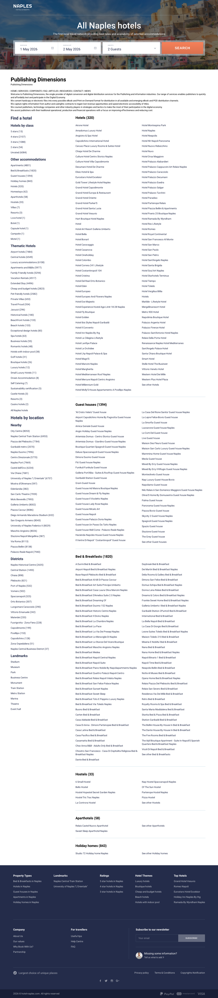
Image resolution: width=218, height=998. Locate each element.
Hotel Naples (148, 130)
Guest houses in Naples (25, 891)
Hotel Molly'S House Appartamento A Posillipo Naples (103, 389)
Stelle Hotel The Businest (155, 364)
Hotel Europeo (82, 291)
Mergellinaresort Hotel (153, 307)
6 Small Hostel (82, 781)
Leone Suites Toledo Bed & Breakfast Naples (165, 631)
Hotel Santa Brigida (152, 265)
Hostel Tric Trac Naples (87, 797)
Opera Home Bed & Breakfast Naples (161, 678)
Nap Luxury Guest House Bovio (158, 479)
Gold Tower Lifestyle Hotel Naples (93, 182)
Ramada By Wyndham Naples (189, 902)
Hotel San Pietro (150, 255)
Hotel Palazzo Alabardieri (155, 161)
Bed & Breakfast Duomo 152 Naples (94, 605)
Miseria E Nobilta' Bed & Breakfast (159, 642)
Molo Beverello (18, 499)
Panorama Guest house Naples (158, 505)
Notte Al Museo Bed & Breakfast (158, 673)
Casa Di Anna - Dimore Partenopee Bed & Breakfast (102, 725)
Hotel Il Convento (84, 327)
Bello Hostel (81, 787)
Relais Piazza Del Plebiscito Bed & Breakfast (165, 683)
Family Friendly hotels (22, 272)
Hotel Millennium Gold (86, 384)
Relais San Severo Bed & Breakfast (160, 688)
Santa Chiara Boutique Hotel (157, 353)
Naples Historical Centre (23, 564)
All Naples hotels (19, 410)
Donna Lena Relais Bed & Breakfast (160, 590)
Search (182, 48)
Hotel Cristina (82, 275)
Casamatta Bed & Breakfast (90, 740)
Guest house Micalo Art (87, 509)
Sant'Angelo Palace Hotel (155, 348)
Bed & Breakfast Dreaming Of (90, 600)
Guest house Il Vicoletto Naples (91, 498)
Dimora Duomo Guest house (90, 457)
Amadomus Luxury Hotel (88, 130)
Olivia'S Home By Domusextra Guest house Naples (168, 495)
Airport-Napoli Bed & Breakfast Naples (95, 569)
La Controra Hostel (85, 802)
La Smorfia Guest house (154, 422)
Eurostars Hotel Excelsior (88, 177)
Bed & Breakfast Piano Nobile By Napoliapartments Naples (106, 668)
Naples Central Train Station (25, 436)
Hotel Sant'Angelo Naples (155, 260)
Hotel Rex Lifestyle (151, 223)
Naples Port (17, 462)
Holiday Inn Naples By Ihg (187, 897)
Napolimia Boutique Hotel (155, 317)
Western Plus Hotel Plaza (155, 379)
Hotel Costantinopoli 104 (88, 270)
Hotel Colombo (83, 260)
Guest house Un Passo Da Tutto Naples (95, 524)
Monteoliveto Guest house (155, 474)
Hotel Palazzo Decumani (154, 177)
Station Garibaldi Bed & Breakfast (159, 719)
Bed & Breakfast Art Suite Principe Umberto (98, 585)
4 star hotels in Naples (111, 886)
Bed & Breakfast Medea (87, 652)
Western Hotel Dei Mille (154, 374)
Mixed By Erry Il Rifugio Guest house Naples (164, 469)
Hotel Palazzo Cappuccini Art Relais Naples (164, 166)
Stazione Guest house (153, 531)
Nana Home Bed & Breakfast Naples (161, 652)
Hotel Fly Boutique (85, 312)
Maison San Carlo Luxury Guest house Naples (166, 448)
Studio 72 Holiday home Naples (91, 853)
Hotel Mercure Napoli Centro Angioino (95, 379)
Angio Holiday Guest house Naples (93, 431)
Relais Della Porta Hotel (154, 338)
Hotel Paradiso (149, 198)
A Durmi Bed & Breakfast (88, 564)
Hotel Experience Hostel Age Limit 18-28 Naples (100, 307)
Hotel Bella (81, 234)
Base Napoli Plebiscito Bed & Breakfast (95, 574)
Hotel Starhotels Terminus (155, 275)
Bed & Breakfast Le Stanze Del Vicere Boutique (99, 642)
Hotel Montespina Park (154, 125)
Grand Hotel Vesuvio (86, 213)
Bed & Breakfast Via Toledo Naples (93, 704)
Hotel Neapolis (149, 135)
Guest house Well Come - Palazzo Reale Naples (99, 530)
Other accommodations (28, 159)
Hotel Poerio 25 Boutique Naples (159, 213)
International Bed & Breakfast (157, 616)
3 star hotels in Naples (111, 891)
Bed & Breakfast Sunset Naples (91, 688)
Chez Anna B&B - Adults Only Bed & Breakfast (99, 745)
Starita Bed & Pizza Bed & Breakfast (160, 714)
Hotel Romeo (148, 229)
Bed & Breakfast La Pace (88, 626)
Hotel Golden (82, 317)
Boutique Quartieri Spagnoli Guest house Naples (100, 446)
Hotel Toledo (148, 286)
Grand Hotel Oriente (85, 198)
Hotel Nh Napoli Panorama (156, 141)
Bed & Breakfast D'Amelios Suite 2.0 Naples (97, 595)
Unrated (15, 152)
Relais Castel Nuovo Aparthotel (91, 825)
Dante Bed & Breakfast (87, 759)
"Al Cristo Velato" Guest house (90, 412)
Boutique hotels (143, 886)
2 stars (14, 147)
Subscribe (191, 938)
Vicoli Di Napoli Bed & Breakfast (158, 749)
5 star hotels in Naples (111, 881)
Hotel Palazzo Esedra (153, 182)
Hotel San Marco (150, 244)
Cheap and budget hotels (24, 288)
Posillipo (15, 633)
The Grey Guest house (153, 536)
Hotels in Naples (21, 886)
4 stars (14, 136)
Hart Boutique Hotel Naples (89, 218)
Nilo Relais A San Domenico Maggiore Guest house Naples (172, 490)
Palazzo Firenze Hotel (153, 327)
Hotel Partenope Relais (154, 203)
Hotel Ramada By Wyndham (156, 218)
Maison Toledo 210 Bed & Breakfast (160, 636)
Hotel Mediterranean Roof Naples (92, 374)
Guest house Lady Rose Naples (91, 504)
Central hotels (18, 257)
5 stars (14, 131)
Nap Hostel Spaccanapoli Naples (159, 781)
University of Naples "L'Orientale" (28, 478)
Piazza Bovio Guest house (155, 510)
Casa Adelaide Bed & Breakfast (91, 719)
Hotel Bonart (82, 239)
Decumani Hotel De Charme (89, 166)
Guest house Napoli (85, 514)
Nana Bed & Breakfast (153, 647)
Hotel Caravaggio (84, 244)
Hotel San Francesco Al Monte (157, 239)
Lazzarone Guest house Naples (158, 427)
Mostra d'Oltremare (21, 483)
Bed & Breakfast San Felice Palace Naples (97, 683)
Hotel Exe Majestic (85, 301)
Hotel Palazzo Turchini (153, 192)
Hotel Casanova (83, 249)
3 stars (14, 142)
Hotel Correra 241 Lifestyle (89, 265)
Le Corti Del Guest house (154, 433)
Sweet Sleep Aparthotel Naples (91, 831)
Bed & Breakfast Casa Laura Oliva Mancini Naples (101, 590)
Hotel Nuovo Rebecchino (155, 146)
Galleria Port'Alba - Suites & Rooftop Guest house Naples (104, 472)
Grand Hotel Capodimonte (89, 187)
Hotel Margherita (84, 369)
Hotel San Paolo (150, 249)
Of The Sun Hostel (151, 787)
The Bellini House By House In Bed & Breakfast (166, 725)
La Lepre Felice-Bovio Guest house (160, 417)
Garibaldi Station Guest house (91, 478)
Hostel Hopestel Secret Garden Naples (95, 792)
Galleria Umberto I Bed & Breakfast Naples (164, 605)
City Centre (16, 431)
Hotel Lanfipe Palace (86, 343)
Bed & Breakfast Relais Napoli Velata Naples (98, 678)
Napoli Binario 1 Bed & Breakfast (159, 657)
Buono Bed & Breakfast (87, 709)
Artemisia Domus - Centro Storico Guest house (99, 436)
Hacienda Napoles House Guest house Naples (99, 535)
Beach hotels (142, 897)
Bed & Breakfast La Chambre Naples (94, 621)
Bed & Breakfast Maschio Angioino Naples (97, 647)
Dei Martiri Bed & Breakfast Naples (160, 569)
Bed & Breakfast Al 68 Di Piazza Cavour (95, 579)
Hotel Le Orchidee (84, 348)
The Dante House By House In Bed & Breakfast (166, 730)
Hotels (14, 186)
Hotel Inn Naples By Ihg (87, 332)
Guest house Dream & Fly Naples (92, 493)
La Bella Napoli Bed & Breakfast (158, 621)
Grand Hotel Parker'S (86, 203)
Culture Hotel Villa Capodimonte (92, 161)
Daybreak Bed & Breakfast (155, 564)
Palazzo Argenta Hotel (153, 322)
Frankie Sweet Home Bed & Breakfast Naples (165, 600)
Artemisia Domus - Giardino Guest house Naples (100, 441)
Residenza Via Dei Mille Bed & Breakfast (162, 693)
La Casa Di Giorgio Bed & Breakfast (160, 626)
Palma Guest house (152, 500)
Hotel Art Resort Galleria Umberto (92, 229)
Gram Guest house (85, 483)
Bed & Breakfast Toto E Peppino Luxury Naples (99, 699)
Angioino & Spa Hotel (86, 135)
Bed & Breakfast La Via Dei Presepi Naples (97, 631)
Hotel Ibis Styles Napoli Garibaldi (92, 322)
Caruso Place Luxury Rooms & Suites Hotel (97, 146)
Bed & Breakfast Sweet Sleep (90, 693)
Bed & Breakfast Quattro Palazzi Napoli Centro (99, 673)
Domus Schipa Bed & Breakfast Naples (162, 585)
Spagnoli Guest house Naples (157, 521)
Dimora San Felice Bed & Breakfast (160, 579)
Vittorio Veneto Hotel (153, 369)
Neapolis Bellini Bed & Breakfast (158, 668)
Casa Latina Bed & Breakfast (90, 730)
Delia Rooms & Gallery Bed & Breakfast (162, 574)
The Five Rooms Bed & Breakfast (159, 735)
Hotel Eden (81, 286)
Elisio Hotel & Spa (84, 172)
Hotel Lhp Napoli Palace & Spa (91, 353)
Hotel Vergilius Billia (152, 291)
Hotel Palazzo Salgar (153, 187)
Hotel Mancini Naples (86, 364)
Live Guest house (151, 438)
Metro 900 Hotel (150, 312)
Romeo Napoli (181, 886)
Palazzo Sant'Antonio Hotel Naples (160, 332)
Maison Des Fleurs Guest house (158, 443)
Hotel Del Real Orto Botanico (90, 281)
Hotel (78, 223)
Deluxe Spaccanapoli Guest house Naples (97, 452)
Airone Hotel (81, 125)
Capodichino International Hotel (92, 141)
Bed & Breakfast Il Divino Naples (92, 616)
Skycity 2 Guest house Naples (157, 516)
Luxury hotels (142, 881)
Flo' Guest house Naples (87, 462)
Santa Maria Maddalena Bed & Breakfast (163, 709)
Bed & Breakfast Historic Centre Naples (95, 611)
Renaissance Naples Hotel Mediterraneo (163, 343)
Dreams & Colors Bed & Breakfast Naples (163, 595)
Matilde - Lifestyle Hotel (154, 301)
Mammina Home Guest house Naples (161, 453)
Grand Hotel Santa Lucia (88, 208)
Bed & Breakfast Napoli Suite (90, 662)
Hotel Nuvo (148, 151)
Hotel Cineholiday (84, 255)
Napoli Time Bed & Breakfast (157, 662)
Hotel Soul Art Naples (153, 270)
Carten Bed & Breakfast (87, 714)
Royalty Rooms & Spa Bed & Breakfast (162, 704)
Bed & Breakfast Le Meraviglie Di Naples (96, 636)
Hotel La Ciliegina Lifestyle (89, 338)
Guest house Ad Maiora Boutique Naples (96, 488)
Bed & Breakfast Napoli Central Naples (95, 657)
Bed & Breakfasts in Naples (27, 881)
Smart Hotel (148, 358)
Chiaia (14, 575)
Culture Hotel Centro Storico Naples (94, 156)
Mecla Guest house (152, 458)
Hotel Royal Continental (154, 234)
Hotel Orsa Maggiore (153, 156)
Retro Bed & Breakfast (153, 699)
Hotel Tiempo (149, 281)
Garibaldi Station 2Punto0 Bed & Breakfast (164, 611)
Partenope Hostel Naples (155, 792)
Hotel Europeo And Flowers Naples (93, 296)
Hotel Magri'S (82, 358)
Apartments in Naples (24, 897)
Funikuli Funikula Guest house (91, 467)
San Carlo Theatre (20, 494)
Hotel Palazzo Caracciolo (155, 172)
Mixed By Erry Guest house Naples (160, 464)
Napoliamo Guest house (154, 484)
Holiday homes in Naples (26, 902)
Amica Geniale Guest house (89, 426)
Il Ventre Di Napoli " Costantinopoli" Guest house (100, 540)
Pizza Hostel (148, 797)
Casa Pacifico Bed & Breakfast (91, 735)
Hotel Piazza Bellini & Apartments (159, 208)
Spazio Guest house (152, 526)
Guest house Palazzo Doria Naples (93, 519)
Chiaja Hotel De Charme (87, 151)
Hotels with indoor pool (147, 902)
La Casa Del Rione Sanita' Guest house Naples (166, 412)
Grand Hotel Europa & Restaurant (93, 192)
